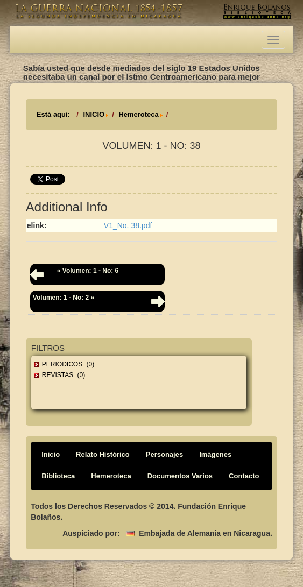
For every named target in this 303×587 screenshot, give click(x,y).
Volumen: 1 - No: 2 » (63, 297)
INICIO (93, 114)
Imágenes (215, 454)
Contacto (244, 476)
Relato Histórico (103, 454)
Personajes (164, 454)
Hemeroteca (138, 114)
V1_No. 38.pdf (128, 225)
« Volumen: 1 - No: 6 (87, 270)
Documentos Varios (180, 476)
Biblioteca (58, 476)
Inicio (50, 454)
